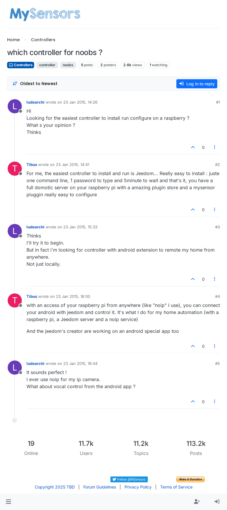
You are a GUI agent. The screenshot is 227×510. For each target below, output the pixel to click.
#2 (217, 164)
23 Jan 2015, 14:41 (72, 164)
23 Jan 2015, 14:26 (80, 102)
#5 (217, 363)
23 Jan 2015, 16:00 (73, 296)
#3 (217, 227)
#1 (218, 102)
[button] (8, 502)
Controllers (21, 65)
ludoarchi (35, 102)
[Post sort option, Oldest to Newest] (35, 83)
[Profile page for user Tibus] (15, 169)
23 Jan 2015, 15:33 (80, 227)
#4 (217, 296)
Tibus (31, 164)
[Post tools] (215, 147)
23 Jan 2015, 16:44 (80, 363)
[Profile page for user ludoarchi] (15, 106)
